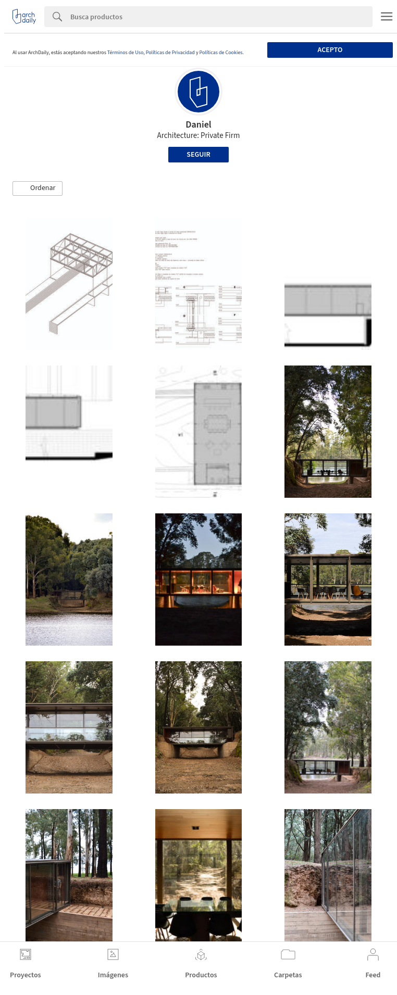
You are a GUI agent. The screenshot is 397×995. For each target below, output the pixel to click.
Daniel (198, 124)
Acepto (330, 50)
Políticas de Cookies (221, 52)
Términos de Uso (125, 52)
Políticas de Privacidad (170, 52)
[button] (38, 188)
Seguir (198, 154)
